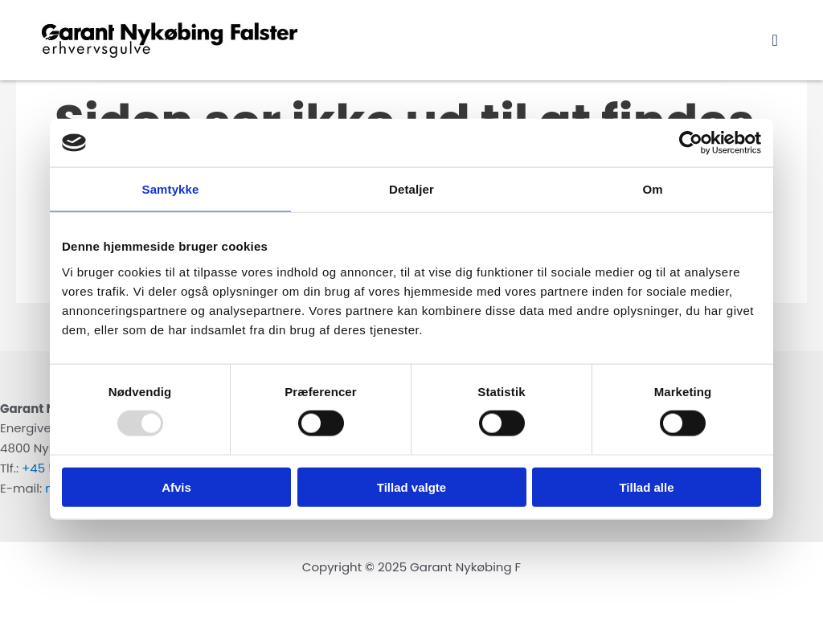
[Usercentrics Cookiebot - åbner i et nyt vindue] (690, 143)
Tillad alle (646, 486)
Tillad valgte (411, 486)
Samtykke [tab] (170, 189)
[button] (775, 40)
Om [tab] (652, 189)
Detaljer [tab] (411, 189)
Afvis (176, 486)
